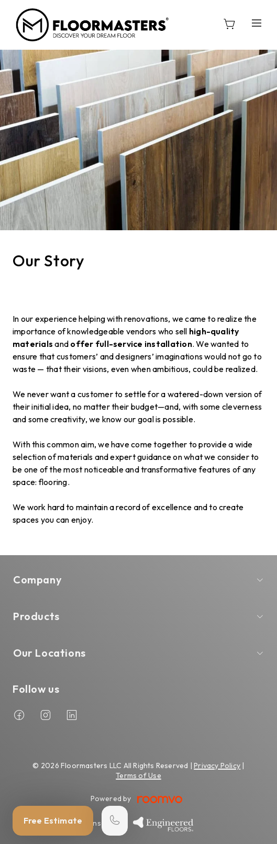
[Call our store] (115, 821)
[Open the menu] (256, 23)
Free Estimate (53, 820)
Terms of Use (138, 775)
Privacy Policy (217, 765)
